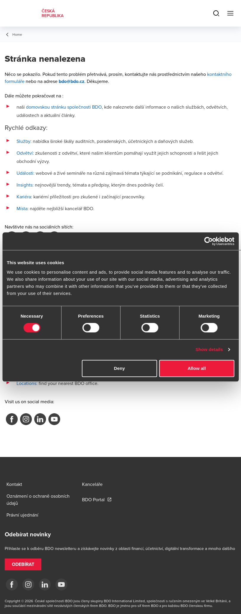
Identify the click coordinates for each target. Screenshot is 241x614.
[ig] (28, 584)
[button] (23, 564)
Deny (119, 368)
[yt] (61, 584)
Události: (26, 173)
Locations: (27, 383)
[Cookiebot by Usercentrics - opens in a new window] (208, 241)
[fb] (12, 584)
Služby (23, 141)
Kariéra (24, 196)
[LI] (45, 584)
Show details (209, 349)
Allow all (197, 368)
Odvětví (25, 153)
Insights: (25, 185)
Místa (22, 208)
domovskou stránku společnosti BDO (64, 107)
